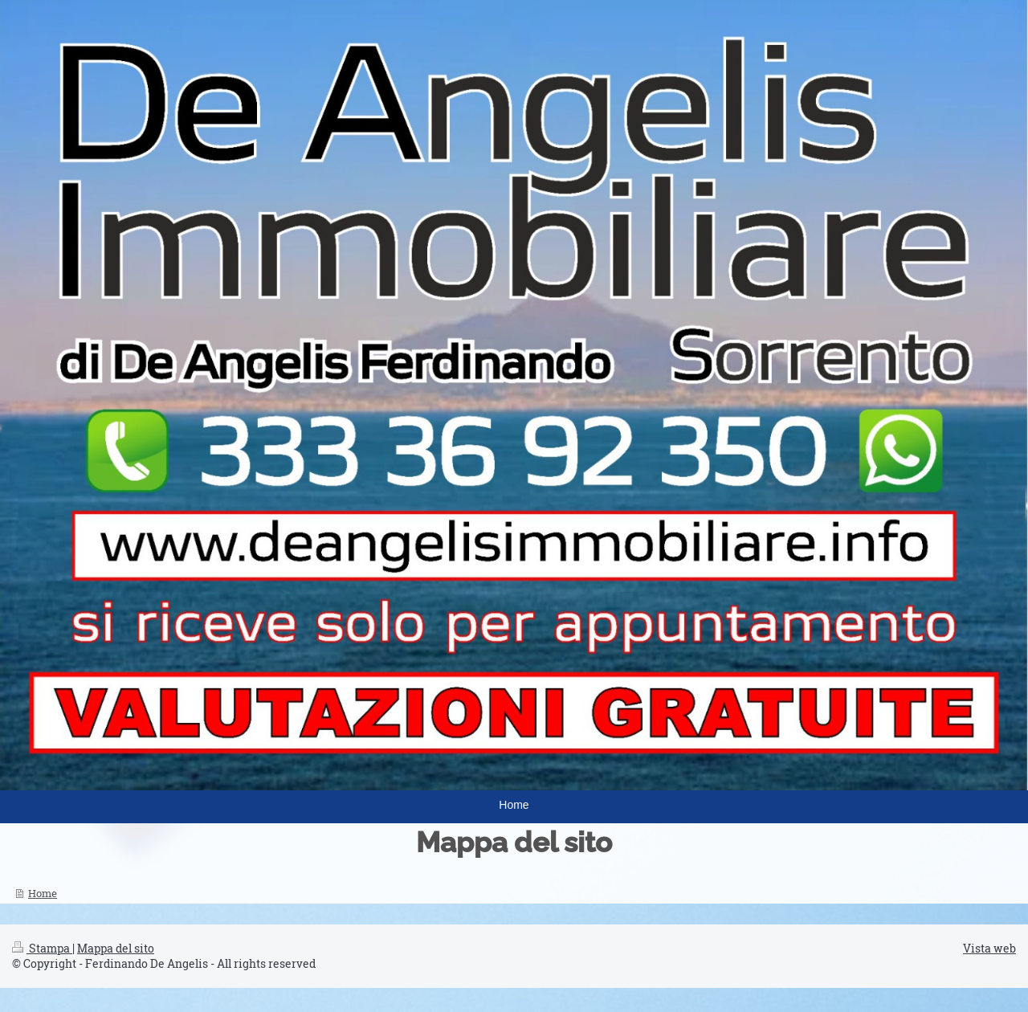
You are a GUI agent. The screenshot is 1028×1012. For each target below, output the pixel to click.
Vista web (989, 948)
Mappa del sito (115, 948)
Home (42, 893)
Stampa (42, 948)
